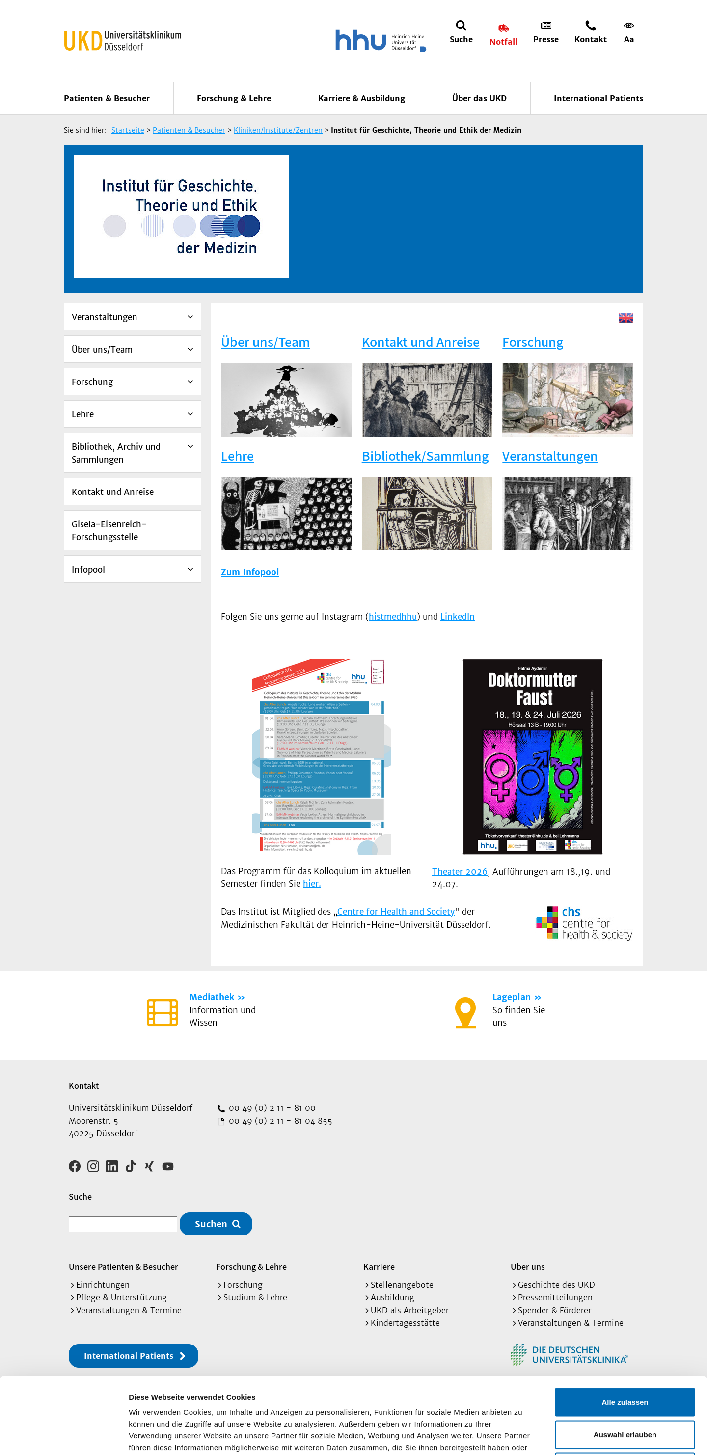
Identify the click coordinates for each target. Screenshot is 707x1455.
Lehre (83, 414)
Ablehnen (625, 1390)
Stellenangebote (402, 1285)
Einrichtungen (103, 1285)
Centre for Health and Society (396, 911)
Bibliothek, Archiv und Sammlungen (116, 453)
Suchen (211, 1224)
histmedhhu (393, 616)
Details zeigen (522, 1435)
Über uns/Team (102, 349)
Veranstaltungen (104, 317)
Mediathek (212, 997)
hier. (312, 883)
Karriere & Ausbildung (361, 98)
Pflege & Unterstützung (121, 1297)
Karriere (379, 1266)
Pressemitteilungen (555, 1297)
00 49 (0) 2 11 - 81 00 (271, 1108)
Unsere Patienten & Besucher (123, 1266)
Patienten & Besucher (107, 98)
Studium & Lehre (255, 1297)
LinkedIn (457, 616)
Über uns (528, 1266)
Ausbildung (392, 1297)
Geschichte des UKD (556, 1285)
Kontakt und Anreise (113, 492)
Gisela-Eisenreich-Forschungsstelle (109, 531)
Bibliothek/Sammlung (425, 455)
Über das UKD (479, 98)
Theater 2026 (460, 871)
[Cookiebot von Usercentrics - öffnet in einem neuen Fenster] (64, 1435)
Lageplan (511, 997)
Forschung (92, 382)
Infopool (88, 569)
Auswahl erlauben (625, 1358)
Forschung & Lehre (234, 98)
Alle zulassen (624, 1326)
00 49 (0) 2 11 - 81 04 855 (279, 1121)
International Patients (598, 98)
